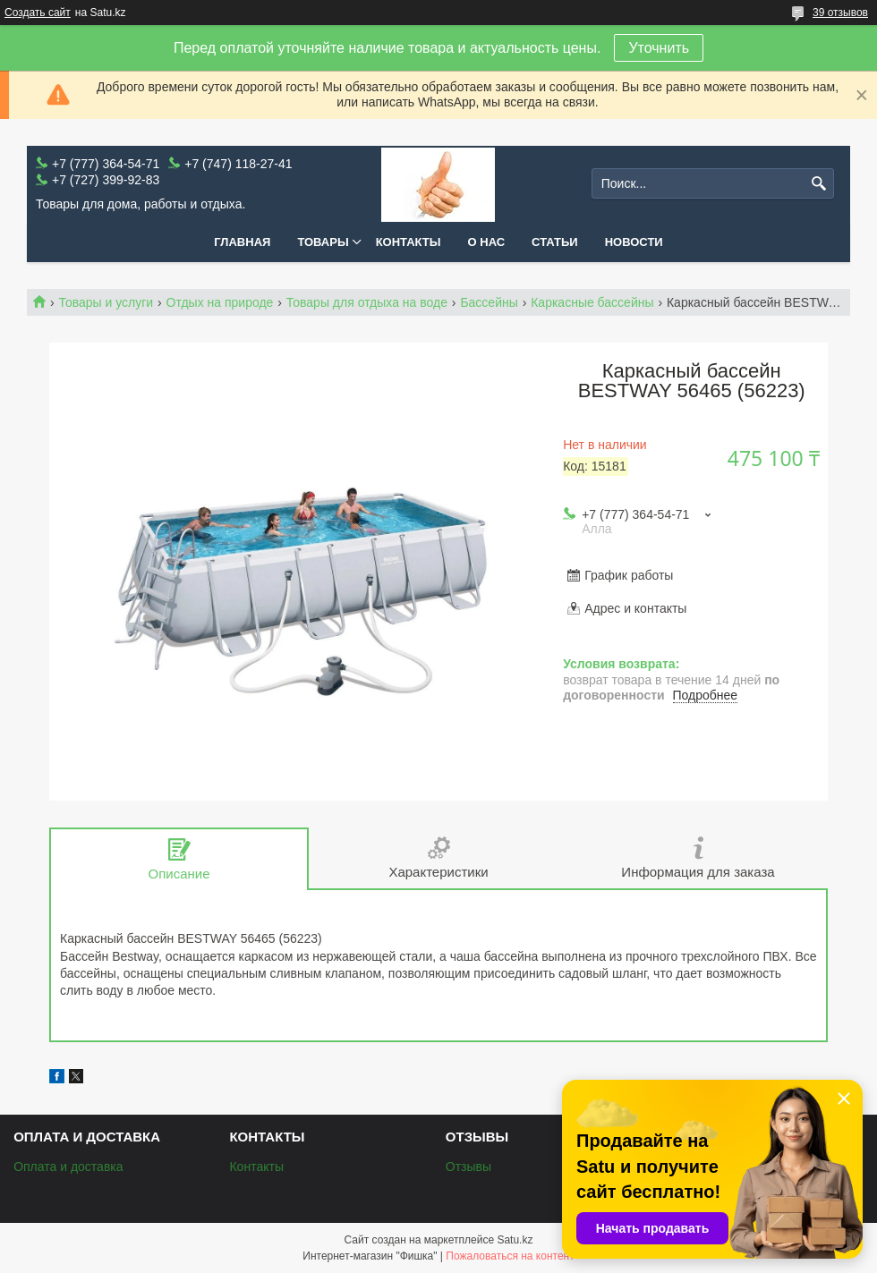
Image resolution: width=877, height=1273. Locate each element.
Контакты (408, 242)
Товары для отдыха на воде (366, 302)
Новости (634, 242)
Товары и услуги (105, 302)
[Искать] (818, 184)
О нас (487, 242)
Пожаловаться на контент (510, 1256)
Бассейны (488, 302)
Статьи (555, 242)
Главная (242, 242)
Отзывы (468, 1166)
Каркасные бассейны (592, 302)
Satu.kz (514, 1240)
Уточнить (658, 47)
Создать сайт (37, 12)
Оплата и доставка (68, 1166)
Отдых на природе (220, 302)
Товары (322, 242)
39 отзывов (840, 12)
